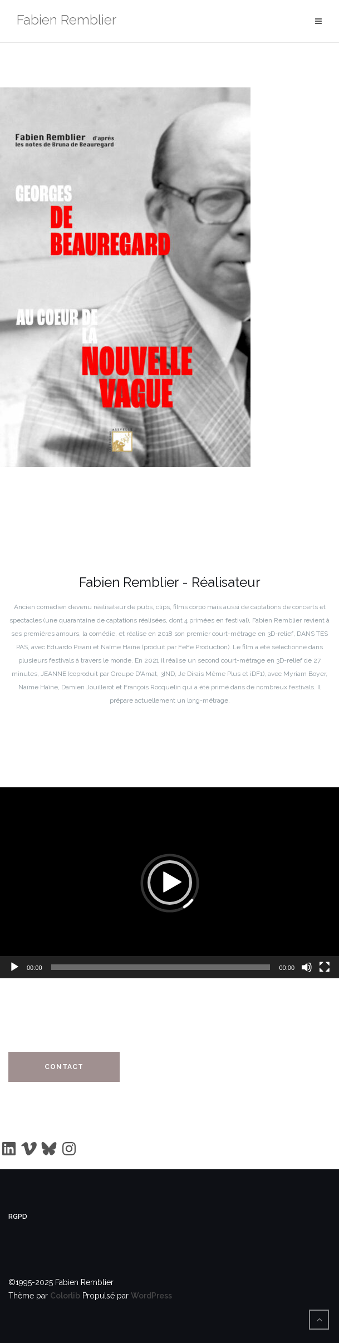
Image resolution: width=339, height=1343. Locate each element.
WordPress (151, 1295)
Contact (64, 1067)
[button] (170, 882)
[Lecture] (14, 967)
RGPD (17, 1217)
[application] (169, 882)
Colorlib (65, 1295)
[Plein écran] (324, 967)
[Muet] (306, 967)
